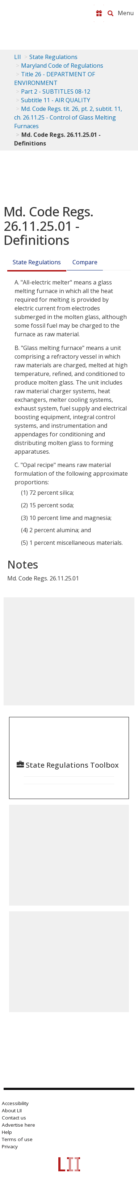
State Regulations (53, 57)
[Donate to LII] (99, 13)
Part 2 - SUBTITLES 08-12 (55, 91)
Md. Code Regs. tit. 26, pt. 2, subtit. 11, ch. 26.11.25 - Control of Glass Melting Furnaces (68, 117)
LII (17, 57)
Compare (84, 262)
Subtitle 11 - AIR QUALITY (55, 100)
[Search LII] (110, 13)
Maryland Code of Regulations (62, 65)
